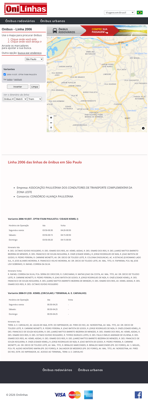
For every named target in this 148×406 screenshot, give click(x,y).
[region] (97, 84)
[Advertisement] (66, 144)
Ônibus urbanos (52, 21)
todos (9, 79)
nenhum (18, 79)
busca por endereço (29, 53)
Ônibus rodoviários (20, 21)
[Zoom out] (51, 122)
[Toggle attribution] (143, 128)
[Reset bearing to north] (51, 127)
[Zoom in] (51, 117)
